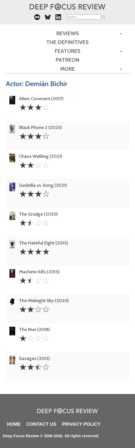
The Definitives (67, 42)
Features (67, 51)
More (67, 69)
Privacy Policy (81, 424)
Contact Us (41, 424)
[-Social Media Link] (37, 17)
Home (14, 424)
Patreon (67, 60)
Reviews (67, 33)
